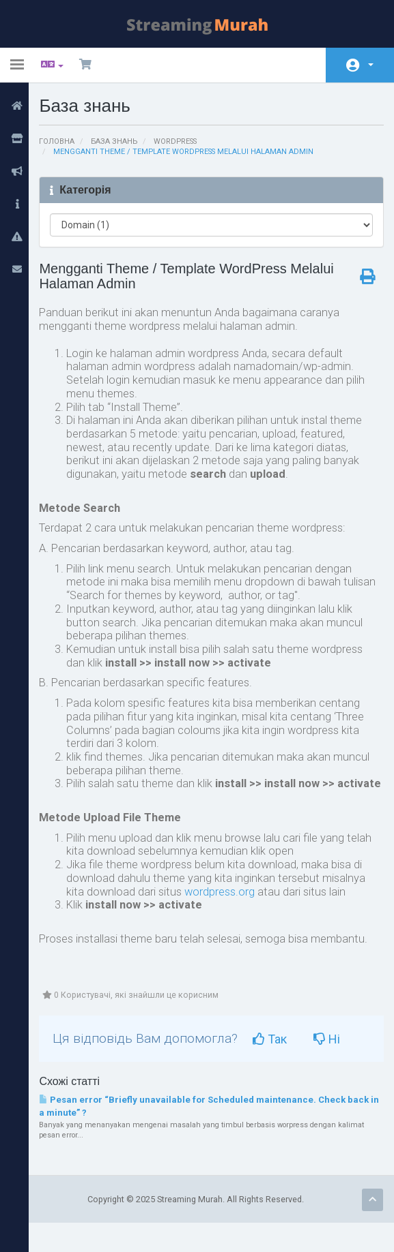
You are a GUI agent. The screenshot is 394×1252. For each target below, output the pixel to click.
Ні (337, 1066)
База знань (121, 141)
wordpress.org (226, 917)
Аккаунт (371, 64)
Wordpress (183, 141)
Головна (62, 141)
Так (280, 1066)
